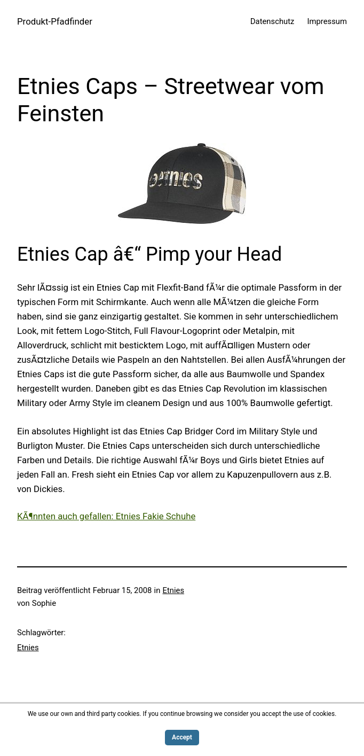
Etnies (174, 590)
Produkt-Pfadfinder (54, 21)
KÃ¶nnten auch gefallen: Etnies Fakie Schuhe (106, 516)
